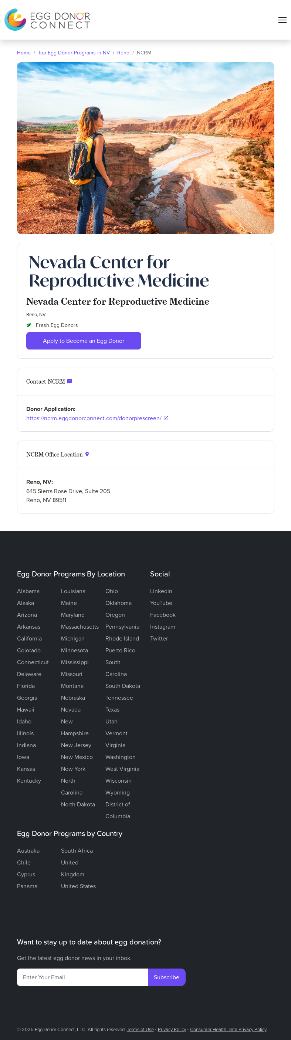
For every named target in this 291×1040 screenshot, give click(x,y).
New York (73, 769)
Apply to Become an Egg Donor (83, 341)
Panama (27, 886)
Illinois (25, 733)
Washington (120, 757)
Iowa (23, 757)
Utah (111, 721)
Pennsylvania (122, 626)
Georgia (27, 697)
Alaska (25, 603)
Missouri (71, 674)
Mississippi (75, 662)
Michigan (73, 638)
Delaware (29, 674)
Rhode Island (122, 638)
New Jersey (76, 745)
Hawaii (25, 709)
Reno (123, 52)
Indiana (26, 745)
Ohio (111, 591)
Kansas (26, 769)
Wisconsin (118, 780)
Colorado (29, 650)
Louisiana (73, 591)
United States (78, 886)
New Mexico (77, 757)
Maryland (73, 615)
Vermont (116, 733)
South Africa (77, 850)
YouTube (161, 603)
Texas (112, 709)
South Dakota (122, 686)
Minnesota (74, 650)
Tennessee (119, 697)
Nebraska (73, 697)
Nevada (71, 709)
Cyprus (26, 874)
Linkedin (161, 591)
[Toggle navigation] (282, 20)
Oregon (115, 615)
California (29, 638)
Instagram (162, 626)
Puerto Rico (120, 650)
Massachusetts (80, 626)
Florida (26, 686)
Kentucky (29, 780)
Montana (72, 686)
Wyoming (117, 792)
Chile (24, 862)
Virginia (115, 745)
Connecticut (33, 662)
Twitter (159, 638)
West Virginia (122, 769)
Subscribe (166, 977)
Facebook (163, 615)
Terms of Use (140, 1029)
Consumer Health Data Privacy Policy (228, 1029)
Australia (28, 850)
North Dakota (78, 804)
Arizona (27, 615)
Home (24, 52)
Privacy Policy (172, 1029)
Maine (69, 603)
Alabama (28, 591)
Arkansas (28, 626)
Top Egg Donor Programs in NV (74, 52)
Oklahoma (118, 603)
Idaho (24, 721)
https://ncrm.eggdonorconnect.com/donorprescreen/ (94, 418)
